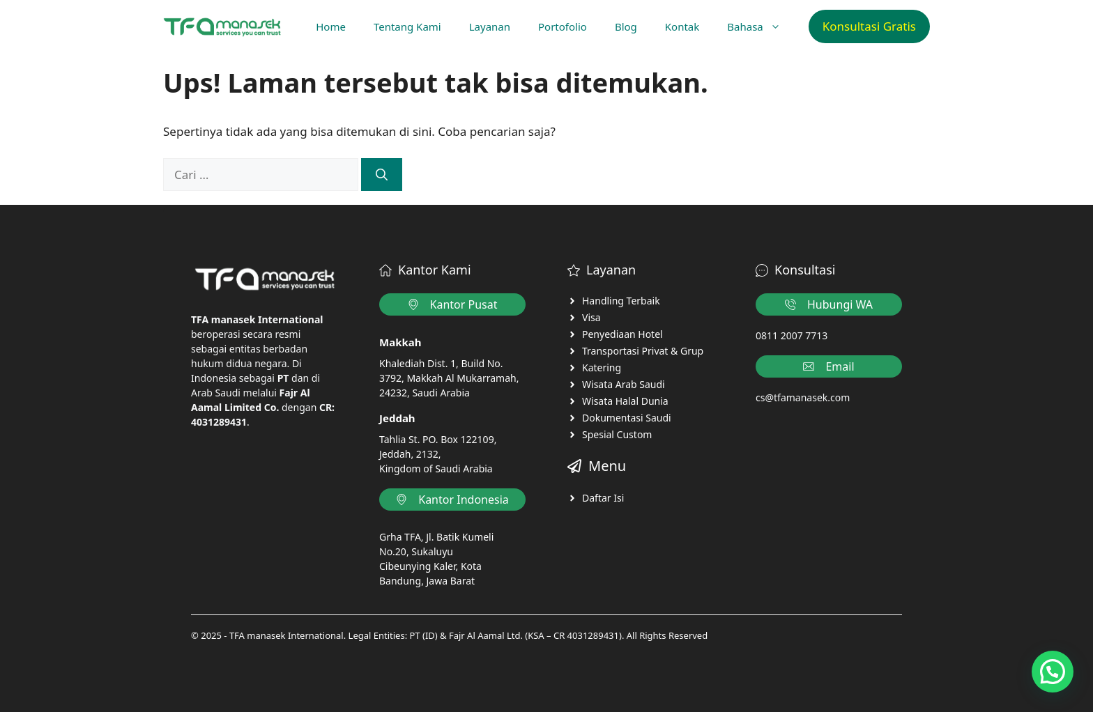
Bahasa (760, 26)
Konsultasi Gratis (869, 26)
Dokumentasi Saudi (626, 417)
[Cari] (381, 175)
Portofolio (562, 26)
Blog (626, 26)
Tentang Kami (407, 26)
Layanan (489, 26)
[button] (1052, 671)
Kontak (682, 26)
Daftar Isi (603, 497)
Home (331, 26)
